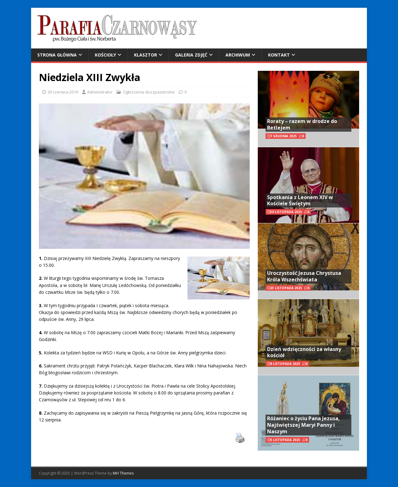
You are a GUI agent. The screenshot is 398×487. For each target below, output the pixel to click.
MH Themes (123, 473)
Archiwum (237, 55)
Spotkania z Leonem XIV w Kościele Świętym (300, 200)
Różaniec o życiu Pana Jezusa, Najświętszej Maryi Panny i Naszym (303, 425)
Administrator (100, 92)
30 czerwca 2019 (63, 92)
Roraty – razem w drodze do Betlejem (302, 124)
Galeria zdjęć (191, 55)
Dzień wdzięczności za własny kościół (304, 352)
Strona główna (57, 55)
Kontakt (279, 55)
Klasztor (145, 55)
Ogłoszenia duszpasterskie (149, 92)
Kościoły (105, 55)
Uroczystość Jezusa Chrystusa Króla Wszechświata (304, 276)
